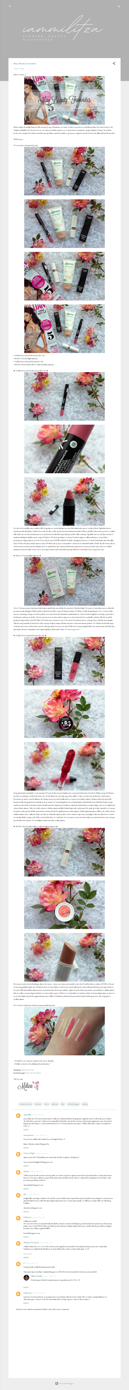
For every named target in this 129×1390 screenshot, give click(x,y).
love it (46, 1104)
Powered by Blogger (64, 1383)
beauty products (26, 1104)
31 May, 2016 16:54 (41, 1153)
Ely (25, 1194)
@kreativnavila (28, 1070)
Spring (84, 1104)
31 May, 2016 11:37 (38, 1115)
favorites (38, 1104)
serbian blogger (73, 1104)
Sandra (26, 1171)
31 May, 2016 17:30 (36, 1171)
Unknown (27, 1217)
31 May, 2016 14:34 (41, 1135)
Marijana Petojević (31, 1242)
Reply (26, 1130)
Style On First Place (33, 1073)
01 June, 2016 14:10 (38, 1217)
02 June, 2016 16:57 (46, 1243)
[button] (114, 64)
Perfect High (29, 1153)
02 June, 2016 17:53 (32, 1263)
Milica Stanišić (36, 1276)
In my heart (28, 1253)
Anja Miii (27, 1114)
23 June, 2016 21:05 (38, 1293)
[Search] (119, 7)
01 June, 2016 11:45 (33, 1194)
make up (55, 1104)
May (62, 1104)
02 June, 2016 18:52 (49, 1276)
